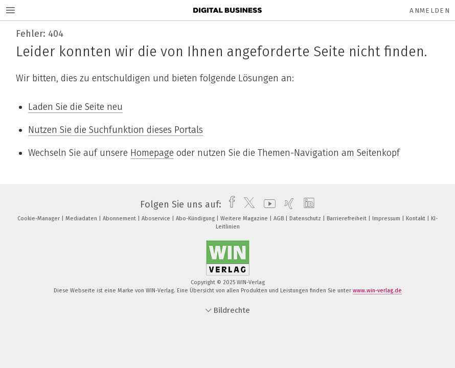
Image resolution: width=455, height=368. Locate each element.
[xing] (286, 204)
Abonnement (120, 218)
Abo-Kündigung (196, 218)
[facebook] (229, 204)
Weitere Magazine (244, 218)
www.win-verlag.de (377, 290)
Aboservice (157, 218)
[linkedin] (306, 204)
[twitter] (246, 204)
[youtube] (267, 204)
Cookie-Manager (39, 218)
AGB (279, 218)
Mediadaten (82, 218)
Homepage (152, 152)
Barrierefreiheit (347, 218)
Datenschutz (306, 218)
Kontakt (416, 218)
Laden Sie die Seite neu (75, 106)
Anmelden (430, 10)
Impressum (387, 218)
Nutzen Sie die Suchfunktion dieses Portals (115, 129)
